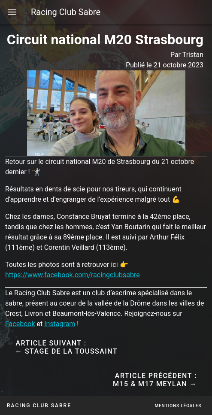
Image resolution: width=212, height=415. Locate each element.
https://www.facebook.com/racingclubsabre (72, 275)
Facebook (20, 324)
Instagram (59, 324)
